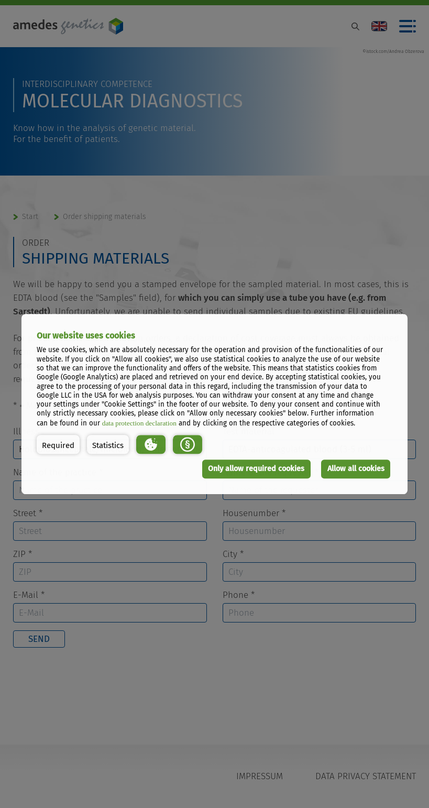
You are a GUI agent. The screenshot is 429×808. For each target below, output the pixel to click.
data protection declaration (139, 423)
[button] (58, 444)
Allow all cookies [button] (355, 468)
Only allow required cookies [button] (256, 468)
